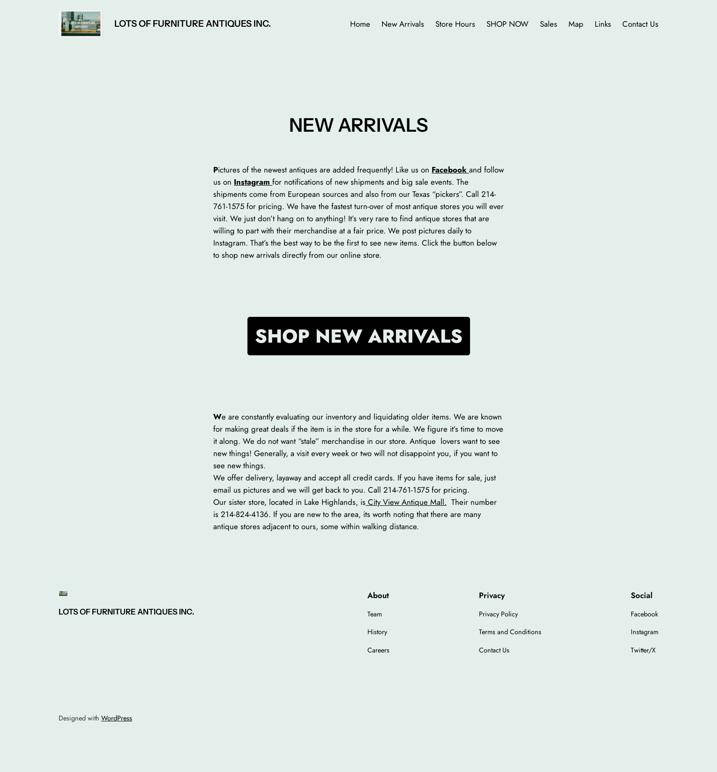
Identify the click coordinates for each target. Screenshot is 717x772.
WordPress (116, 718)
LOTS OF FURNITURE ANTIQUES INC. (192, 23)
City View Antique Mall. (406, 502)
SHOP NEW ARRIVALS (359, 336)
